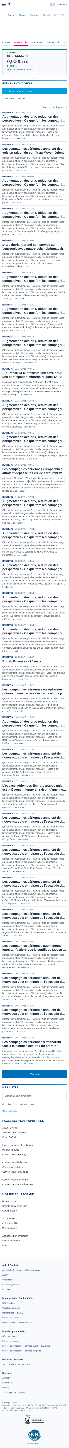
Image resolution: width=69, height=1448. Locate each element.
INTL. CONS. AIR (18, 55)
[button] (3, 4)
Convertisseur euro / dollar (15, 1172)
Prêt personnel (9, 1228)
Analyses (37, 42)
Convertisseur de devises (14, 1162)
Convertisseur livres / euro (15, 1179)
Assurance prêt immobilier (15, 1236)
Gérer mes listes (9, 1111)
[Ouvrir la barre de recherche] (51, 4)
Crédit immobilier (10, 1223)
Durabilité (52, 42)
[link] (22, 1270)
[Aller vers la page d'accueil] (9, 4)
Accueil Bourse (9, 1127)
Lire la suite (19, 138)
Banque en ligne (10, 1201)
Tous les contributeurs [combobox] (53, 107)
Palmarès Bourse (10, 1150)
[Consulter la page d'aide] (54, 4)
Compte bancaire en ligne (14, 1206)
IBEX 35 (30, 69)
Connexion (62, 4)
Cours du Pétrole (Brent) (14, 1154)
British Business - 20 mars (22, 661)
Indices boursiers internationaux (17, 1145)
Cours (6, 42)
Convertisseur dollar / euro (15, 1167)
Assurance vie (9, 1218)
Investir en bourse (11, 1240)
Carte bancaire (9, 1210)
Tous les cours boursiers (14, 1132)
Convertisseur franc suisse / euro (18, 1184)
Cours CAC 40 (9, 1137)
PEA (4, 1245)
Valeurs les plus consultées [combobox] (18, 1096)
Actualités (21, 42)
